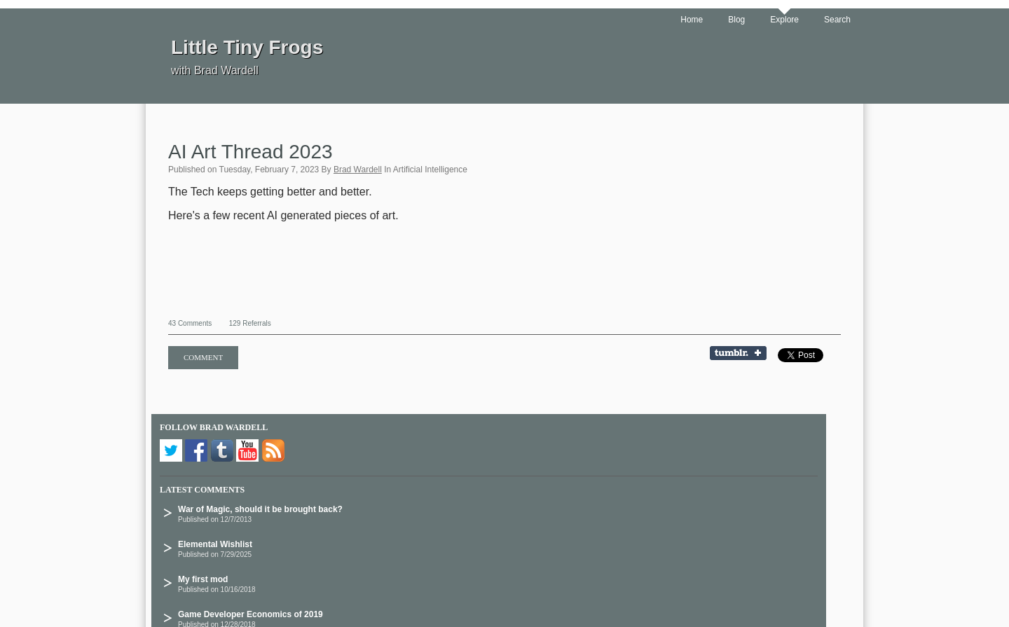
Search (837, 20)
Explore (784, 20)
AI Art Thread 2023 (250, 152)
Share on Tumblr (742, 354)
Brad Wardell (358, 169)
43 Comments (190, 323)
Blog (736, 20)
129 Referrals (250, 323)
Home (691, 20)
